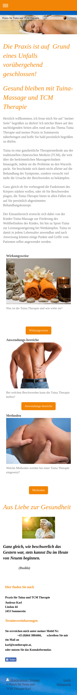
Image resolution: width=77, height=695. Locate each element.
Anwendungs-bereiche (38, 406)
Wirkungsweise (38, 330)
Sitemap (35, 680)
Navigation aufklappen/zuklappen (38, 5)
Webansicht (63, 684)
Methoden (38, 490)
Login (67, 680)
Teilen (11, 659)
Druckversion (17, 680)
